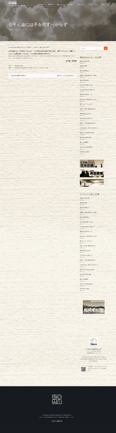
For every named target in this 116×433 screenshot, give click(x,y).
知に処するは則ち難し (86, 137)
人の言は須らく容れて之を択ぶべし (89, 128)
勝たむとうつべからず (86, 104)
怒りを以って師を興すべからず (88, 99)
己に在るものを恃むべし (86, 118)
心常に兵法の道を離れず (86, 147)
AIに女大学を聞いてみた (86, 85)
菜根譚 (29, 47)
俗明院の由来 (83, 66)
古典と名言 (81, 4)
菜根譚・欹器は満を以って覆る (88, 75)
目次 (104, 4)
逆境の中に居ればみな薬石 (87, 133)
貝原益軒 (41, 4)
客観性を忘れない (21, 47)
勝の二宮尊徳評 (84, 142)
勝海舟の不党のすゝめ (86, 94)
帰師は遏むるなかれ (85, 113)
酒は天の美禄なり (84, 71)
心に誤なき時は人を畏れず (87, 90)
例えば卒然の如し (84, 80)
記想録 (13, 3)
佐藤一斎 (60, 4)
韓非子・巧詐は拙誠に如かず (87, 123)
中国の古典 (13, 47)
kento (36, 47)
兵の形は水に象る (84, 152)
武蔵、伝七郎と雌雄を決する (87, 109)
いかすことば (94, 4)
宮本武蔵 (70, 4)
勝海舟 (51, 4)
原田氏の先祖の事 (84, 61)
